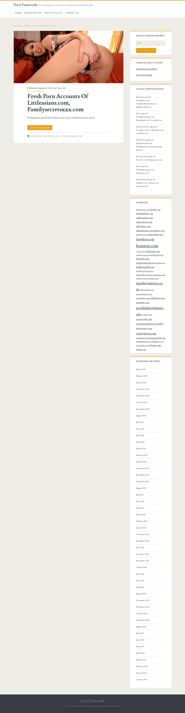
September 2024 (142, 409)
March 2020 (141, 660)
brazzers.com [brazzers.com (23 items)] (147, 245)
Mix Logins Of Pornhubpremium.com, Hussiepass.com (145, 169)
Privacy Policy (53, 13)
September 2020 (143, 620)
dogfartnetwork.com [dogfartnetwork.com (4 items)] (145, 263)
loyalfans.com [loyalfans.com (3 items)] (141, 271)
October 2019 (141, 680)
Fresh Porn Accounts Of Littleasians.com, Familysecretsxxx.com (68, 57)
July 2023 (139, 495)
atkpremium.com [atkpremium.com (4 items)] (155, 234)
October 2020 (141, 614)
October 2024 (141, 402)
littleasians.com (71, 136)
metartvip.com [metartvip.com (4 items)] (142, 275)
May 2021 (140, 581)
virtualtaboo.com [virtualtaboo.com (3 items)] (157, 341)
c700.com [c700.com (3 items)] (140, 251)
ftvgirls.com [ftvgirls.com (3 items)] (160, 263)
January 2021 (141, 594)
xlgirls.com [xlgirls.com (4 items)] (141, 349)
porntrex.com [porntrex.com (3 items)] (146, 314)
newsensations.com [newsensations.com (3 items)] (144, 294)
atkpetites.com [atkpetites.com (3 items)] (142, 234)
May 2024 (140, 435)
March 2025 (141, 369)
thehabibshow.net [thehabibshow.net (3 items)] (143, 341)
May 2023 (140, 501)
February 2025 (141, 376)
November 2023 (142, 475)
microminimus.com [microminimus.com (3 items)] (157, 275)
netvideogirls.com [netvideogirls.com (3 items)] (146, 290)
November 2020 (142, 607)
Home (18, 13)
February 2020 (142, 666)
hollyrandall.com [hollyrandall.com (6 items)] (145, 267)
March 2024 (141, 449)
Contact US (72, 13)
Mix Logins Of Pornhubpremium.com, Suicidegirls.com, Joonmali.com (148, 117)
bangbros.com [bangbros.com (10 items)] (145, 239)
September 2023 (142, 482)
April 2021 (140, 587)
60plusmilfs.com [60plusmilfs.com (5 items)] (144, 213)
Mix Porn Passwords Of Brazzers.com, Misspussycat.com (149, 158)
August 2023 (141, 488)
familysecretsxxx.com (45, 136)
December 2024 (142, 389)
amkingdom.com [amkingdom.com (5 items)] (144, 217)
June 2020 (140, 640)
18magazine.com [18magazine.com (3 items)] (143, 209)
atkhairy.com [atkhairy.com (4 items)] (159, 230)
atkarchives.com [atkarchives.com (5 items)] (144, 222)
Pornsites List (33, 13)
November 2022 (142, 541)
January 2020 (141, 673)
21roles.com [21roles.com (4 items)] (155, 209)
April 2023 (140, 508)
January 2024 (141, 462)
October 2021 (141, 567)
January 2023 (141, 528)
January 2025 (141, 383)
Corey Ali (60, 88)
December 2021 (142, 554)
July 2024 (139, 422)
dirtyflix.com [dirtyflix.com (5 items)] (142, 258)
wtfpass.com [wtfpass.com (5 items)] (154, 345)
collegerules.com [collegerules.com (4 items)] (152, 251)
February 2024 (141, 455)
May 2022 (140, 548)
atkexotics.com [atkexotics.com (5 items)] (143, 226)
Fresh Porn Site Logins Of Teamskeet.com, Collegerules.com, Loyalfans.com (150, 130)
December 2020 (142, 600)
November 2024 (142, 396)
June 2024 (140, 429)
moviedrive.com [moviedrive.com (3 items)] (152, 278)
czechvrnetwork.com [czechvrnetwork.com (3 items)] (155, 255)
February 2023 (141, 521)
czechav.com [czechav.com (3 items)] (141, 255)
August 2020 (141, 627)
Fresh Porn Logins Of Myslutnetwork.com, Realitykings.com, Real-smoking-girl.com (149, 145)
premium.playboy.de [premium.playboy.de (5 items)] (146, 323)
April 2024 (140, 442)
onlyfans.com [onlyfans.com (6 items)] (157, 298)
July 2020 (140, 633)
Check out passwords (40, 127)
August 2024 (141, 416)
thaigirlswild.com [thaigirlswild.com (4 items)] (157, 338)
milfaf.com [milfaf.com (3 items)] (140, 278)
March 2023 (141, 515)
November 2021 (142, 561)
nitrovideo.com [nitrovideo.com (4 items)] (143, 298)
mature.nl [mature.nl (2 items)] (150, 271)
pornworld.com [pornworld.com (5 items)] (144, 319)
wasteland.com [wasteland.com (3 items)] (142, 345)
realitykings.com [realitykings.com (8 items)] (146, 333)
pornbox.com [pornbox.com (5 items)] (142, 302)
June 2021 (140, 574)
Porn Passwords (25, 5)
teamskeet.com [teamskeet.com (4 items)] (142, 338)
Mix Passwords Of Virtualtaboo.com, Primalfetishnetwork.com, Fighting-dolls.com (146, 102)
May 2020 (140, 646)
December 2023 (142, 468)
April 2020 (140, 653)
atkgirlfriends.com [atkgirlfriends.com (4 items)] (144, 230)
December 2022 (142, 534)
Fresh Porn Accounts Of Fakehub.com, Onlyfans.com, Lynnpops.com (147, 183)
